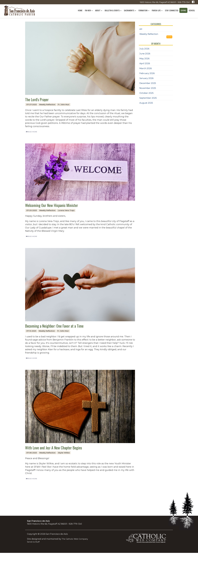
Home (80, 10)
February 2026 (147, 73)
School (192, 10)
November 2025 (147, 88)
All (140, 29)
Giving (183, 10)
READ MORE (31, 132)
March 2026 (145, 68)
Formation (144, 10)
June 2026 (144, 53)
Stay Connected (171, 10)
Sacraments (130, 10)
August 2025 (146, 103)
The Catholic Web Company (75, 539)
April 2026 (144, 63)
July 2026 (144, 48)
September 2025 (148, 98)
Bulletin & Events (113, 10)
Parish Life (157, 10)
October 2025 (146, 93)
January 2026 (146, 78)
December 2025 (147, 83)
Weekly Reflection (148, 34)
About (98, 10)
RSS (169, 37)
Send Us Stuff (33, 542)
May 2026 (144, 58)
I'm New (89, 10)
